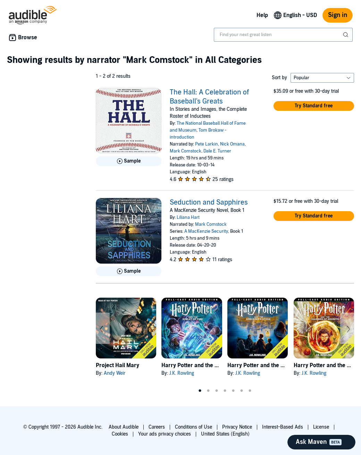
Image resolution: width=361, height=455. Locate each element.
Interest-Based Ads (282, 427)
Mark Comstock (185, 151)
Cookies (120, 434)
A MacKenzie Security (206, 231)
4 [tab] (224, 390)
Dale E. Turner (217, 151)
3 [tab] (216, 390)
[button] (314, 106)
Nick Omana (232, 144)
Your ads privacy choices (164, 434)
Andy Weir (114, 373)
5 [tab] (233, 390)
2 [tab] (208, 390)
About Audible (123, 427)
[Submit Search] (346, 35)
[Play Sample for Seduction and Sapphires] (128, 271)
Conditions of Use (193, 427)
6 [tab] (241, 390)
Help (262, 15)
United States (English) (225, 434)
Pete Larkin (206, 144)
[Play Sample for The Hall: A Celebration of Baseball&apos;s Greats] (128, 161)
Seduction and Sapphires (209, 202)
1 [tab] (199, 390)
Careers (157, 427)
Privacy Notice (237, 427)
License (321, 427)
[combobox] (283, 35)
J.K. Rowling (181, 373)
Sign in (337, 15)
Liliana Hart (188, 217)
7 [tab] (249, 390)
